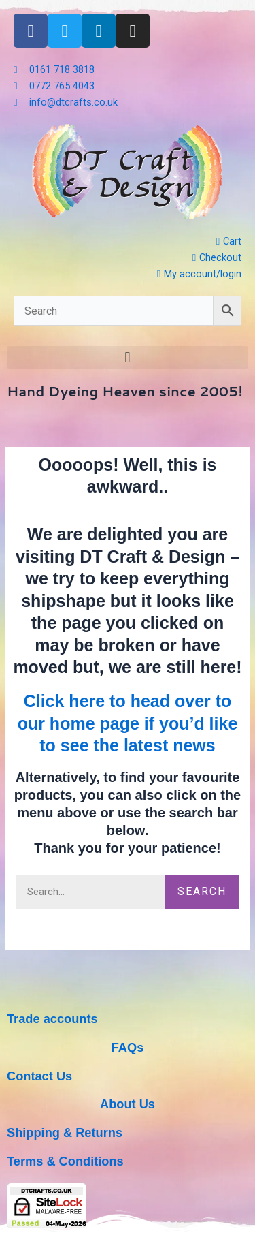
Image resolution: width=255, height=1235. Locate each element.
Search (201, 891)
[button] (127, 357)
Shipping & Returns (64, 1132)
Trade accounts (52, 1019)
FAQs (128, 1047)
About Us (127, 1104)
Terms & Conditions (65, 1161)
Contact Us (39, 1076)
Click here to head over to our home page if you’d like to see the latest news (128, 723)
